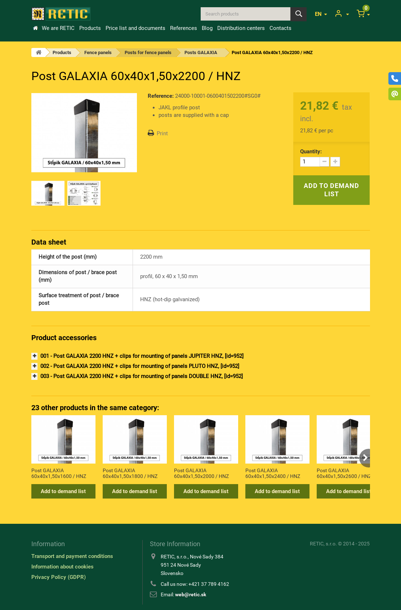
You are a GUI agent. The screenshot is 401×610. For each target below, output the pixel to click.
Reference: (161, 96)
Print (162, 133)
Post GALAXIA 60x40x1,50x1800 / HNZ (130, 473)
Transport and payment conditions (72, 556)
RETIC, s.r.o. (323, 544)
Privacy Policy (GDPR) (58, 577)
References (183, 28)
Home (35, 28)
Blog (207, 28)
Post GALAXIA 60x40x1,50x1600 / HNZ (58, 473)
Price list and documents (135, 28)
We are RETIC (58, 28)
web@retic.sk (190, 594)
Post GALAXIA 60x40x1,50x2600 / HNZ (344, 473)
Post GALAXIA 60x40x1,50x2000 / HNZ (201, 473)
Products (90, 28)
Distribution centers (241, 28)
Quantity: (311, 151)
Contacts (280, 28)
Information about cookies (62, 566)
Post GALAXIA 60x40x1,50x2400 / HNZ (272, 473)
